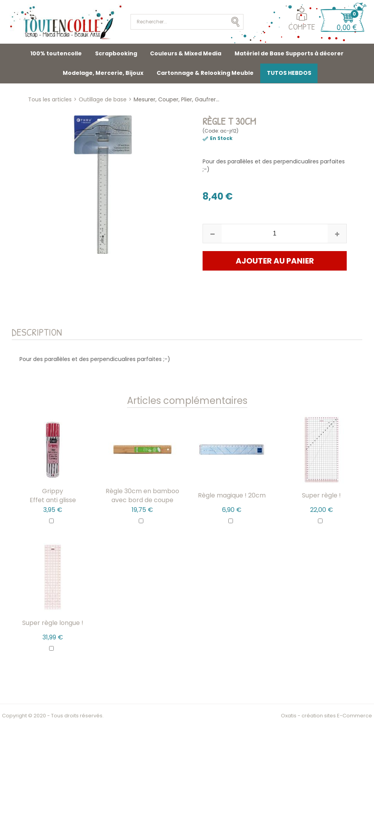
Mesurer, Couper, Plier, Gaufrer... (176, 99)
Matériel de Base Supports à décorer (289, 53)
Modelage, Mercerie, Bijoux (103, 73)
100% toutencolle (56, 53)
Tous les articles (50, 99)
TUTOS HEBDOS (289, 73)
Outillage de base (103, 99)
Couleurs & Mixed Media (185, 53)
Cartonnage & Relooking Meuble (205, 73)
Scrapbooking (116, 53)
